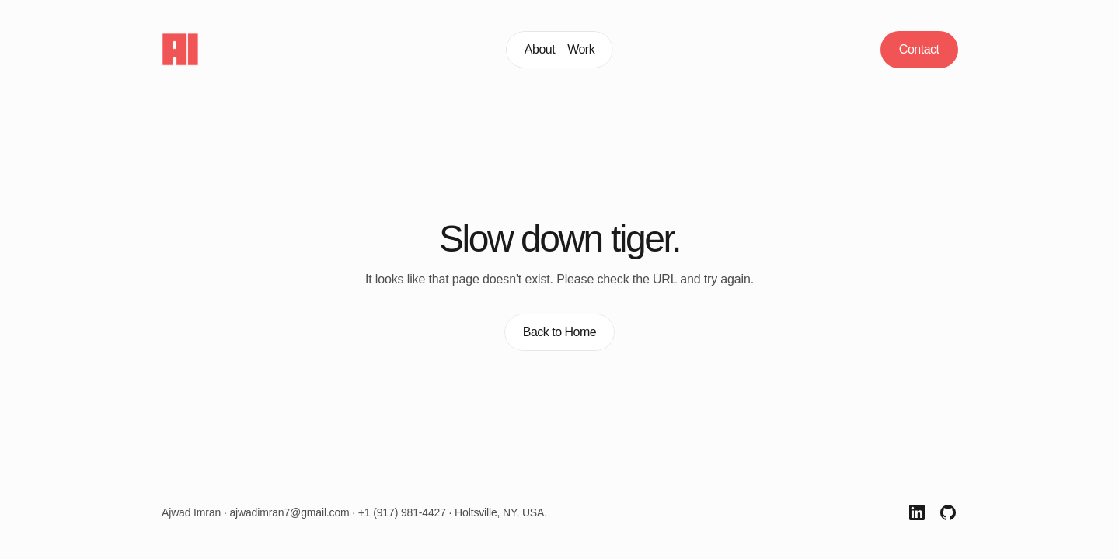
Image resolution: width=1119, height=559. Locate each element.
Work (580, 49)
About (540, 49)
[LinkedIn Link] (917, 512)
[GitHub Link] (948, 512)
